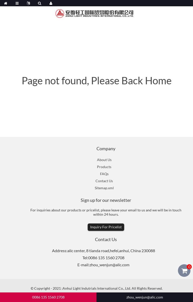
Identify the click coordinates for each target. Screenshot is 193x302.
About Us (104, 160)
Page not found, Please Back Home (97, 80)
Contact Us (104, 181)
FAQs (104, 174)
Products (104, 167)
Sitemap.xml (104, 188)
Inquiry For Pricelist (106, 227)
